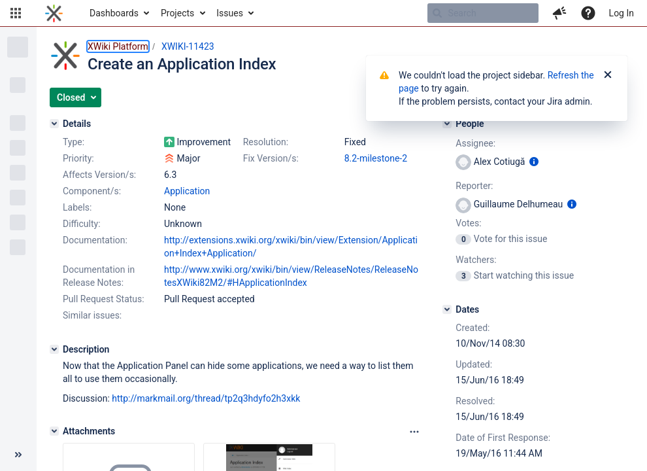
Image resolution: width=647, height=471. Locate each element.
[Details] (54, 123)
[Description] (54, 349)
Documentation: (95, 240)
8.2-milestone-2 (375, 158)
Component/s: (92, 191)
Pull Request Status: (103, 299)
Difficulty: (82, 223)
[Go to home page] (54, 13)
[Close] (607, 75)
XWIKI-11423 (187, 46)
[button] (16, 13)
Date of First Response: (503, 437)
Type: (73, 142)
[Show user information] (534, 161)
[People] (447, 123)
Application (187, 191)
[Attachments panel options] (414, 432)
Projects (177, 13)
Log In (621, 13)
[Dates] (447, 309)
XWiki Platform (118, 46)
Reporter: (474, 186)
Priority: (78, 158)
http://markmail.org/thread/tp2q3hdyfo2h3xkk (206, 398)
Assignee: (475, 143)
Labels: (77, 207)
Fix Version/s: (271, 158)
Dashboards (114, 13)
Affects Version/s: (99, 174)
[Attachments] (54, 431)
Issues (229, 13)
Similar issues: (92, 315)
